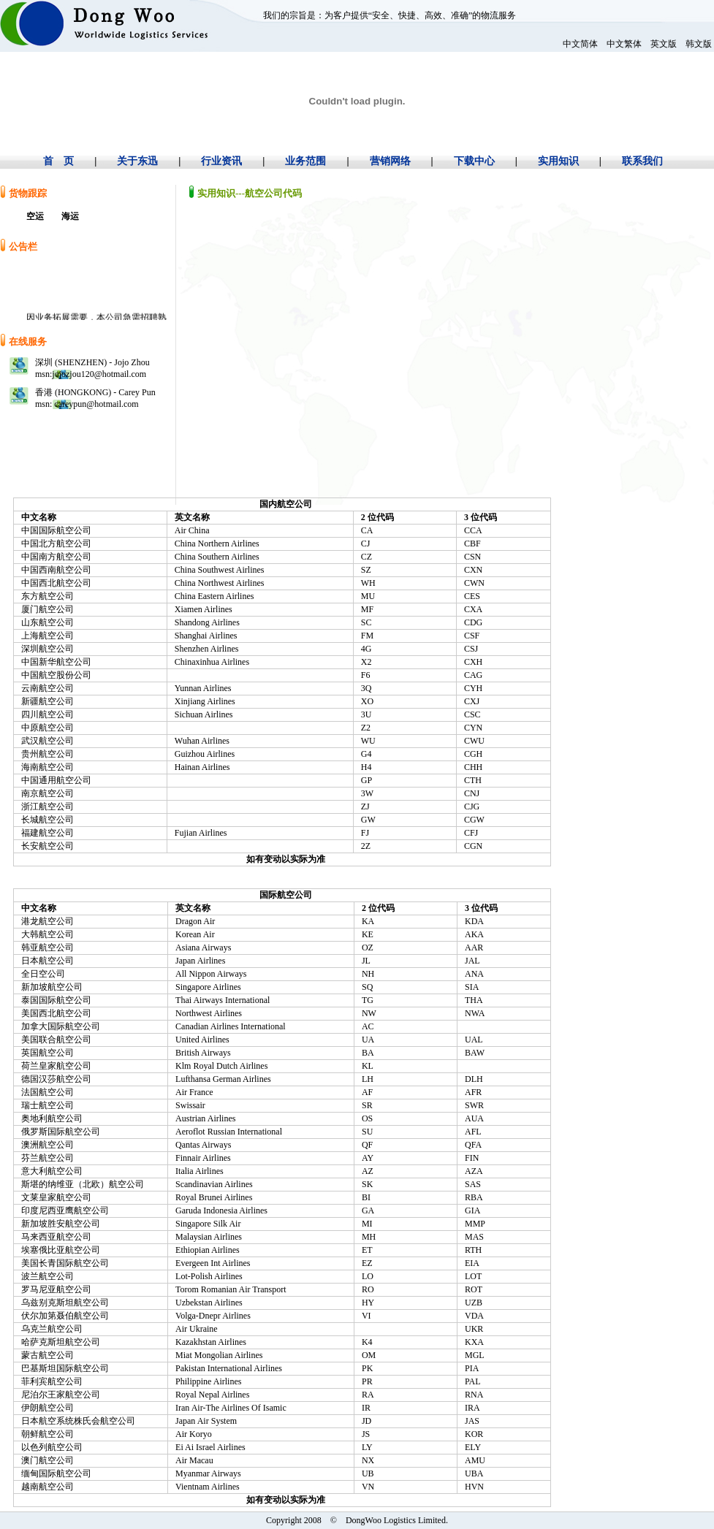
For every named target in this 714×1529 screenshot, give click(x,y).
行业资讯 (221, 161)
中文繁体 (624, 44)
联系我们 (642, 161)
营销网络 (390, 161)
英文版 (663, 44)
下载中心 (474, 161)
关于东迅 (137, 161)
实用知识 (558, 161)
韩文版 (698, 44)
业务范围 (305, 161)
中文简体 (580, 44)
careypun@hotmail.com (95, 404)
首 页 (58, 161)
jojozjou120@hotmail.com (99, 374)
